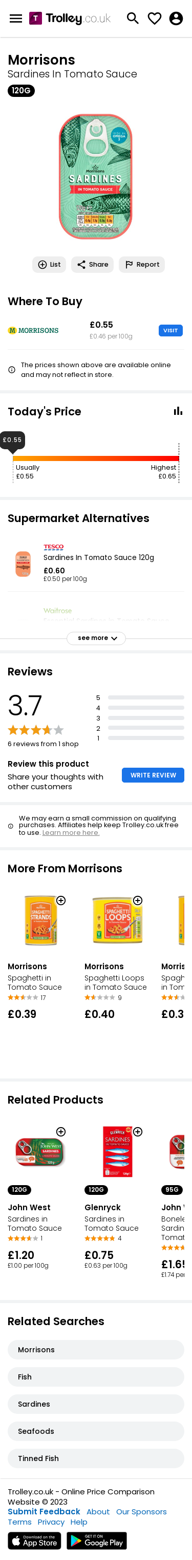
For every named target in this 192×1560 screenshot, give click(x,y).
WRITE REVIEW (153, 775)
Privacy (51, 1521)
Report (142, 264)
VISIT (170, 330)
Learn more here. (71, 832)
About (98, 1511)
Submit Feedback (44, 1511)
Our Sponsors (141, 1511)
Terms (20, 1521)
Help (79, 1521)
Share (92, 264)
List (49, 264)
